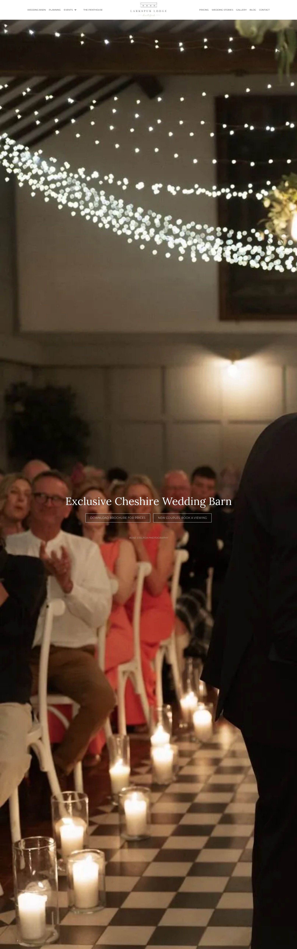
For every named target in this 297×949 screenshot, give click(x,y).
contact (264, 9)
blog (253, 9)
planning (55, 9)
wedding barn (36, 9)
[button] (72, 10)
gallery (241, 9)
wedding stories (222, 9)
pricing (204, 9)
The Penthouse (93, 9)
